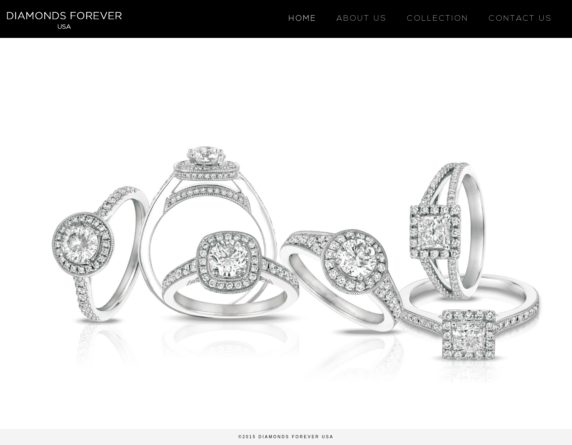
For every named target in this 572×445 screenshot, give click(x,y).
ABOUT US (361, 19)
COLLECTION (438, 19)
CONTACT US (520, 19)
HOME (303, 19)
